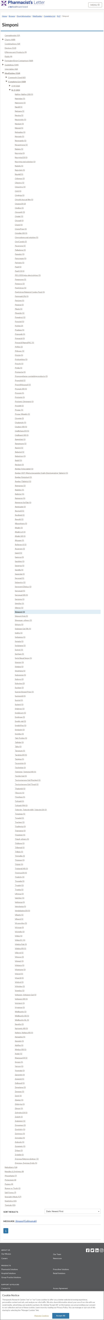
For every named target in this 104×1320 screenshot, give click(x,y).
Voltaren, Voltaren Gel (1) (25, 995)
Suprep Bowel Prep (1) (24, 692)
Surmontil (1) (20, 696)
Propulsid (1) (20, 380)
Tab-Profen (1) (21, 738)
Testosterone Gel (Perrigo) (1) (27, 780)
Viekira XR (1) (20, 948)
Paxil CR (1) (19, 271)
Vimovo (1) (19, 957)
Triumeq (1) (20, 860)
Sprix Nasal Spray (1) (23, 658)
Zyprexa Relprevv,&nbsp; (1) (27, 1159)
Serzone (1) (19, 599)
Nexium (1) (19, 124)
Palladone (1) (20, 250)
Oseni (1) (19, 225)
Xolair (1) (18, 1053)
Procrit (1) (19, 363)
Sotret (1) (19, 650)
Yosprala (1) (20, 1070)
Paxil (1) (18, 267)
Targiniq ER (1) (21, 755)
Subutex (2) (20, 683)
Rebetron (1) (20, 456)
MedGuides (37, 16)
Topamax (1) (20, 814)
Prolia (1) (18, 368)
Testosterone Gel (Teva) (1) (26, 784)
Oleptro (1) (19, 182)
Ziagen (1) (19, 1100)
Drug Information (24, 16)
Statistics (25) (11, 1201)
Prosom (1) (19, 393)
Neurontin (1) (20, 119)
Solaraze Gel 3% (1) (23, 628)
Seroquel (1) (20, 591)
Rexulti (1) (19, 519)
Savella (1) (19, 570)
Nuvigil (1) (19, 174)
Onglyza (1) (19, 195)
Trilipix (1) (19, 852)
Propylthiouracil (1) (23, 384)
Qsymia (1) (19, 418)
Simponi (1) (20, 612)
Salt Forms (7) (10, 1192)
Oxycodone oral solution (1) (26, 237)
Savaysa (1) (19, 565)
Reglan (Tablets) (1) (23, 481)
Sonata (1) (19, 641)
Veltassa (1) (20, 902)
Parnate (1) (19, 262)
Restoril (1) (19, 511)
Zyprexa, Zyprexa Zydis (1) (26, 1163)
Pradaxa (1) (19, 330)
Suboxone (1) (20, 675)
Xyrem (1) (19, 1062)
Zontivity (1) (20, 1129)
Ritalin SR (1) (20, 536)
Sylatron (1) (20, 708)
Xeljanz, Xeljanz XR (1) (24, 1032)
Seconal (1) (19, 578)
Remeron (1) (20, 498)
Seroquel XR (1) (21, 595)
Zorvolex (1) (20, 1138)
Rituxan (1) (19, 540)
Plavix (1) (18, 309)
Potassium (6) (10, 1180)
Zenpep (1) (19, 1091)
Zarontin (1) (20, 1075)
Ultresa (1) (19, 894)
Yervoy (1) (19, 1066)
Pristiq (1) (19, 355)
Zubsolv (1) (19, 1142)
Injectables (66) (11, 69)
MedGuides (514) (12, 73)
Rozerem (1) (20, 549)
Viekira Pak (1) (21, 944)
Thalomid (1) (20, 788)
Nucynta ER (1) (21, 157)
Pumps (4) (9, 1184)
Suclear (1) (19, 687)
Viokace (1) (19, 965)
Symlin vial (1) (20, 721)
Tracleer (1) (20, 822)
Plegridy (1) (19, 313)
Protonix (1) (20, 397)
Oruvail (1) (19, 220)
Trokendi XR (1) (21, 868)
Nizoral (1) (19, 128)
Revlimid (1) (20, 515)
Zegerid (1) (19, 1079)
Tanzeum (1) (20, 751)
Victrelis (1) (20, 931)
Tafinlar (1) (19, 742)
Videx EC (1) (20, 940)
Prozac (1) (19, 410)
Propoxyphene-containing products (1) (31, 376)
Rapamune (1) (20, 443)
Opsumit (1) (20, 212)
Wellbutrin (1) (20, 1011)
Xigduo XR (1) (20, 1049)
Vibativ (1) (19, 915)
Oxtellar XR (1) (21, 233)
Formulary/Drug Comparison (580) (19, 60)
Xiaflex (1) (19, 1045)
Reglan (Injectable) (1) (24, 469)
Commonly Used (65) (17, 77)
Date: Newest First (72, 1211)
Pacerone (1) (20, 246)
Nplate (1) (19, 149)
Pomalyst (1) (20, 317)
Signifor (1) (19, 603)
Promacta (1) (20, 372)
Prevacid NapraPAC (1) (24, 342)
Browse (12, 16)
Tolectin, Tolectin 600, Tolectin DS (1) (31, 809)
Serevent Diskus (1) (23, 586)
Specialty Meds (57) (13, 1197)
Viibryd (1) (19, 952)
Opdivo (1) (19, 208)
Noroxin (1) (19, 136)
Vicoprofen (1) (21, 923)
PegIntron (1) (20, 288)
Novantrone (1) (21, 145)
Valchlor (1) (19, 898)
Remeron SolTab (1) (23, 502)
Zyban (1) (19, 1150)
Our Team (57, 1254)
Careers (4, 1258)
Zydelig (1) (19, 1154)
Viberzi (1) (19, 919)
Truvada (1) (19, 881)
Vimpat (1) (19, 961)
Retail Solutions (59, 1273)
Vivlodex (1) (20, 986)
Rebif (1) (18, 460)
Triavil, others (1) (22, 839)
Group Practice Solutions (11, 1277)
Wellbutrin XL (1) (22, 1020)
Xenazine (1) (20, 1037)
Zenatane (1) (20, 1087)
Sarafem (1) (19, 561)
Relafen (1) (19, 490)
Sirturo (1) (19, 624)
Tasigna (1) (19, 759)
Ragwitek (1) (20, 439)
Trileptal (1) (20, 847)
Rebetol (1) (19, 452)
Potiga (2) (19, 326)
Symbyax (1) (20, 717)
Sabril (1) (18, 553)
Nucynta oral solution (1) (25, 161)
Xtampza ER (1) (21, 1058)
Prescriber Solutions (61, 1269)
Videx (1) (18, 936)
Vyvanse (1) (20, 1007)
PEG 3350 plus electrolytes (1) (28, 275)
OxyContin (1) (21, 241)
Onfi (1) (18, 191)
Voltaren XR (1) (21, 999)
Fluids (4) (8, 56)
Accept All (60, 1316)
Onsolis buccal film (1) (24, 199)
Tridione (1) (20, 843)
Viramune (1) (20, 969)
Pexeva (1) (19, 304)
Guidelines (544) (12, 65)
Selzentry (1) (20, 582)
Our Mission (6, 1254)
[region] (52, 1305)
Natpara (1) (19, 111)
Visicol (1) (19, 974)
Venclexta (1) (20, 906)
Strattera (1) (20, 671)
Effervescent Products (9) (16, 52)
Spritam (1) (19, 654)
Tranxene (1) (20, 830)
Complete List (49, 16)
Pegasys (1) (20, 283)
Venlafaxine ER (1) (22, 910)
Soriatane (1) (20, 645)
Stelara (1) (19, 666)
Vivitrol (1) (19, 982)
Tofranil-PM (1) (21, 805)
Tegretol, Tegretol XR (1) (25, 772)
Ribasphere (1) (21, 523)
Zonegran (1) (20, 1125)
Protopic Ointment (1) (24, 401)
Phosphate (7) (11, 1175)
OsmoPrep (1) (21, 229)
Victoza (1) (19, 927)
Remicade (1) (20, 506)
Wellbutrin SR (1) (22, 1016)
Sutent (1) (19, 704)
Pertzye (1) (19, 300)
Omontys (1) (20, 187)
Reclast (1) (19, 464)
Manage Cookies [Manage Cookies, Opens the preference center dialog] (41, 1316)
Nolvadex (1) (20, 132)
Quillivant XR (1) (21, 435)
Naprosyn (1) (20, 103)
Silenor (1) (19, 607)
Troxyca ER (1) (21, 873)
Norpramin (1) (20, 140)
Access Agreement (60, 1288)
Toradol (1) (19, 818)
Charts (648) (10, 39)
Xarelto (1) (19, 1024)
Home (4, 16)
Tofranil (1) (19, 801)
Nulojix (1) (19, 166)
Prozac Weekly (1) (22, 414)
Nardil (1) (18, 107)
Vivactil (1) (19, 978)
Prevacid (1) (20, 338)
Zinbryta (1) (20, 1104)
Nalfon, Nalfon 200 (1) (24, 94)
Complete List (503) (17, 81)
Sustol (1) (19, 700)
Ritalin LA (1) (20, 532)
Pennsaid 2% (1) (21, 296)
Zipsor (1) (19, 1108)
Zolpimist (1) (20, 1121)
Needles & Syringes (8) (14, 1171)
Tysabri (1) (19, 885)
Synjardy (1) (20, 729)
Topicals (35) (10, 1205)
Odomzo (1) (20, 178)
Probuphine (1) (21, 359)
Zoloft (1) (19, 1117)
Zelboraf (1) (20, 1083)
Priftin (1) (19, 347)
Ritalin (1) (19, 528)
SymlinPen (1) (20, 725)
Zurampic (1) (20, 1146)
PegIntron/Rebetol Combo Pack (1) (30, 292)
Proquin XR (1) (21, 389)
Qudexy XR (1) (21, 427)
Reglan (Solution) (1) (23, 477)
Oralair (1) (19, 216)
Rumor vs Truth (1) (12, 1188)
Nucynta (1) (20, 153)
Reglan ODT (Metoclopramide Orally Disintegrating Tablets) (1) (41, 473)
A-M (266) (16, 86)
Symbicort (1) (20, 713)
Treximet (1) (20, 835)
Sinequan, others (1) (23, 620)
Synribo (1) (19, 734)
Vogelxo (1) (19, 990)
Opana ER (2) (20, 204)
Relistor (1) (19, 494)
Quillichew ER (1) (22, 431)
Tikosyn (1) (19, 793)
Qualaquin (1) (20, 422)
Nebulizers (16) (11, 1167)
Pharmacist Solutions (9, 1269)
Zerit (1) (18, 1096)
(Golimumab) (26, 1221)
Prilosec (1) (19, 351)
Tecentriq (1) (20, 763)
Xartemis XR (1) (21, 1028)
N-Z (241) (16, 90)
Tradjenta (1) (20, 826)
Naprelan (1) (20, 98)
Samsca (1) (19, 557)
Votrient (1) (20, 1003)
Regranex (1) (20, 485)
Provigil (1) (19, 405)
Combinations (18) (12, 44)
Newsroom (57, 1258)
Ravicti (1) (19, 448)
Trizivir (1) (19, 864)
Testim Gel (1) (21, 776)
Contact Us (5, 1288)
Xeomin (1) (19, 1041)
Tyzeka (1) (19, 889)
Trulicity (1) (19, 877)
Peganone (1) (20, 279)
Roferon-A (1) (20, 544)
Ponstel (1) (19, 321)
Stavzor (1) (19, 662)
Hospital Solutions (8, 1273)
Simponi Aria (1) (21, 616)
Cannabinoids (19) (12, 35)
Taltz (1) (18, 746)
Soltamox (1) (20, 637)
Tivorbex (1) (20, 797)
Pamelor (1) (19, 254)
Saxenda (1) (20, 574)
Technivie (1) (20, 767)
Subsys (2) (19, 679)
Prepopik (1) (20, 334)
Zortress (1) (20, 1133)
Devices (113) (10, 48)
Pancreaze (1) (20, 258)
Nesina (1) (19, 115)
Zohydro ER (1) (21, 1112)
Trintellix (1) (20, 856)
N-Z (58, 16)
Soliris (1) (18, 633)
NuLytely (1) (20, 170)
